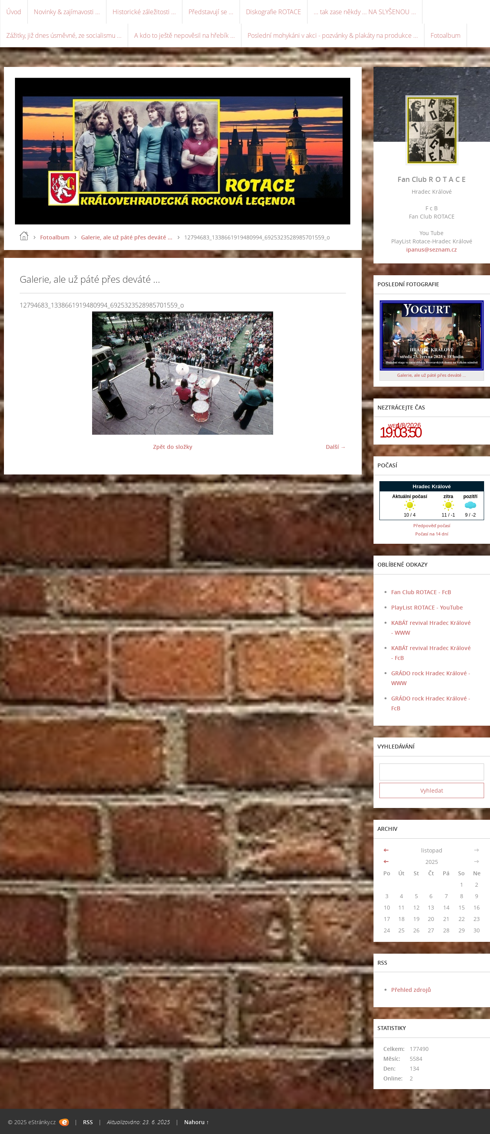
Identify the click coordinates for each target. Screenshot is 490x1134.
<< (387, 850)
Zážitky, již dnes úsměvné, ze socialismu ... (64, 35)
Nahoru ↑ (196, 1122)
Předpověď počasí (431, 525)
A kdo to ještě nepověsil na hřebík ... (184, 35)
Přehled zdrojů (411, 989)
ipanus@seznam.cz (431, 249)
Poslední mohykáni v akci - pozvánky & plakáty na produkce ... (333, 35)
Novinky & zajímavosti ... (67, 11)
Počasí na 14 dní (431, 534)
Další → (336, 446)
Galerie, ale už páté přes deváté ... (126, 237)
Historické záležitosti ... (144, 11)
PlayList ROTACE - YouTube (427, 607)
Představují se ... (211, 11)
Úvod (13, 11)
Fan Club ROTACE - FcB (421, 592)
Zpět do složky (172, 446)
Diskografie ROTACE (273, 11)
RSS (88, 1122)
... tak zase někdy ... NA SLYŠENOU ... (365, 11)
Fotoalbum (445, 35)
